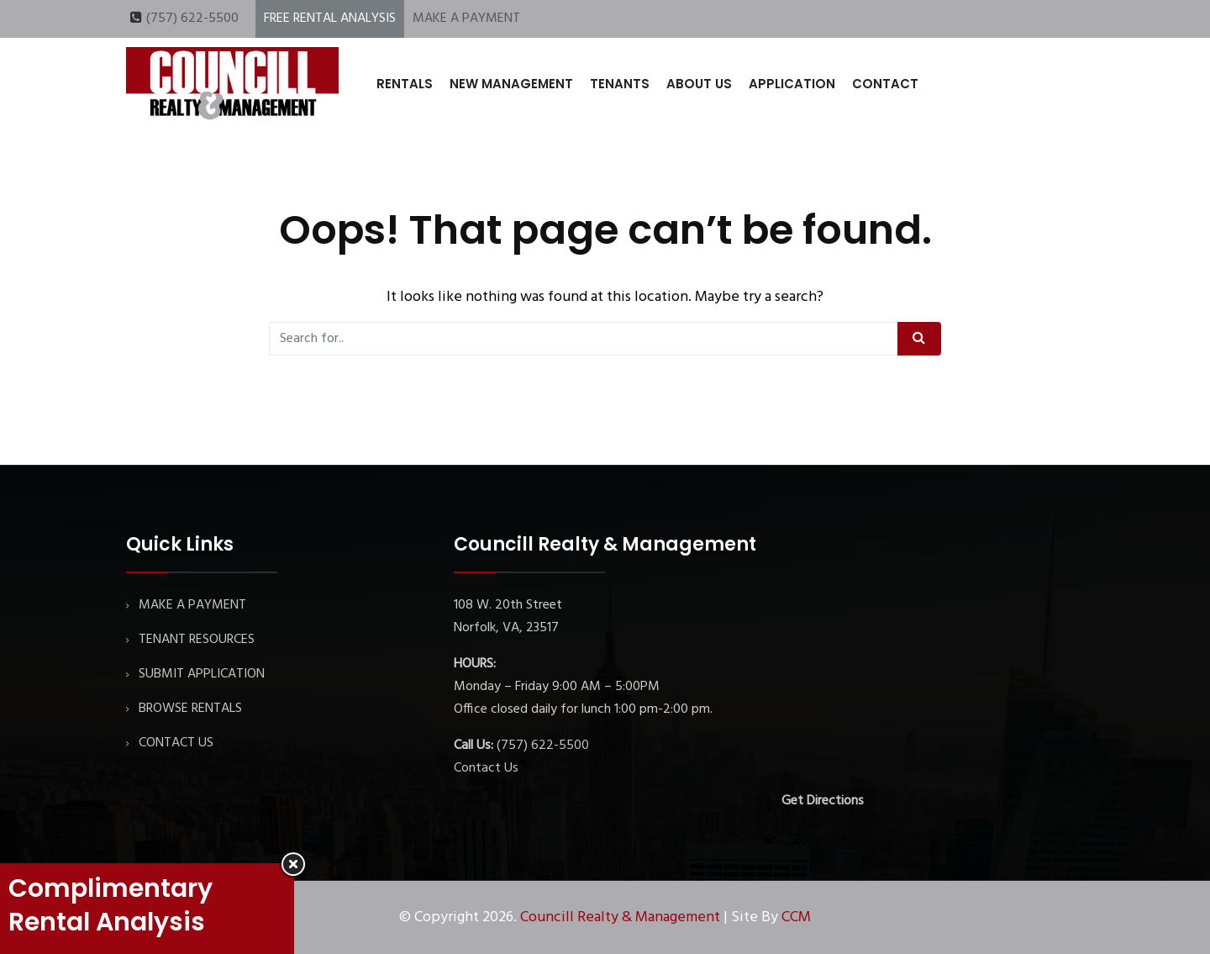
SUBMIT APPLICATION (202, 674)
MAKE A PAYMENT (466, 18)
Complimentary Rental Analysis (110, 905)
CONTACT (885, 83)
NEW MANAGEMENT (511, 83)
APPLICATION (792, 83)
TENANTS (620, 83)
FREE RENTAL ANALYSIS (330, 18)
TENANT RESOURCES (197, 640)
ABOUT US (699, 83)
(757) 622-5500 (192, 18)
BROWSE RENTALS (190, 708)
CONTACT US (176, 743)
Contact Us (486, 768)
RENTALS (404, 83)
